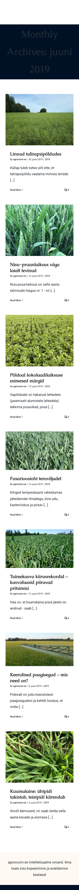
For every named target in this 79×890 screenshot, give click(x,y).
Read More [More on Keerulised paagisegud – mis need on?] (15, 716)
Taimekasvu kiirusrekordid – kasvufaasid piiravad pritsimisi (39, 582)
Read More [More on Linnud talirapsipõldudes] (15, 190)
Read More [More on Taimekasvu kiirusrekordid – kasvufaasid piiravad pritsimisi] (15, 618)
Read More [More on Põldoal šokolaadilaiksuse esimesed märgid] (15, 417)
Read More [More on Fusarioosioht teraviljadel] (15, 514)
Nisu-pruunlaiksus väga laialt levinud (34, 267)
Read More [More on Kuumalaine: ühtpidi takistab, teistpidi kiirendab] (15, 827)
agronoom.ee (19, 159)
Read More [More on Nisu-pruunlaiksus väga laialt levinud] (15, 300)
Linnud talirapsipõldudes (35, 154)
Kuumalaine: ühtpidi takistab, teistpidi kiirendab (37, 794)
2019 (47, 159)
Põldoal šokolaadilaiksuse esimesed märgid (36, 378)
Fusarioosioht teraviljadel (35, 478)
